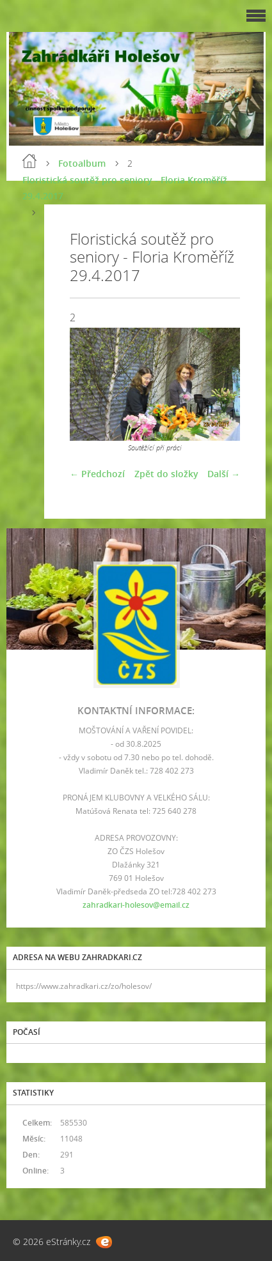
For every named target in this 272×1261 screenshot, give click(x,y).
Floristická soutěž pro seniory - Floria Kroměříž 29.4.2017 (124, 188)
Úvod (29, 161)
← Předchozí (97, 474)
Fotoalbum (82, 163)
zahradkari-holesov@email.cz (136, 904)
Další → (223, 474)
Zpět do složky (166, 474)
